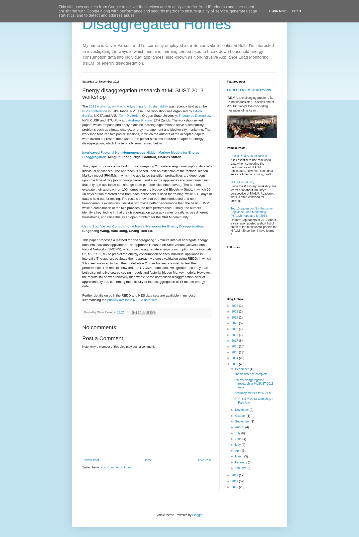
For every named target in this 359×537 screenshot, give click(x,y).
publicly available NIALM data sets (132, 300)
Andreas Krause (140, 120)
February (241, 462)
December (242, 369)
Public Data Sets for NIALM (249, 156)
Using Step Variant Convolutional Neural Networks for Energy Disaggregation (142, 226)
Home (148, 460)
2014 (235, 358)
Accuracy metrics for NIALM (252, 393)
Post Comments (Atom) (116, 467)
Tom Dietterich (129, 115)
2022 (235, 311)
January (241, 468)
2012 (235, 475)
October (241, 416)
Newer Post (91, 460)
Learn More (278, 11)
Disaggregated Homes (156, 24)
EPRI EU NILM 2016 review (249, 90)
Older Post (203, 460)
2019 (235, 329)
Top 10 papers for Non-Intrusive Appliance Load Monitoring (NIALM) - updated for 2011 (251, 212)
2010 (235, 487)
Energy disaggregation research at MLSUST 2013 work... (253, 383)
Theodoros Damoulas (194, 115)
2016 (235, 346)
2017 (235, 340)
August (240, 427)
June (238, 439)
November (242, 410)
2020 (235, 323)
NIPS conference (94, 111)
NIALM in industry (242, 182)
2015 (235, 352)
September (243, 421)
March (239, 456)
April (238, 450)
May (238, 444)
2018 (235, 335)
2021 (235, 317)
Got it (296, 11)
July (238, 433)
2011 (235, 481)
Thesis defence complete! (251, 374)
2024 (235, 306)
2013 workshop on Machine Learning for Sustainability (128, 106)
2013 (235, 364)
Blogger (197, 515)
